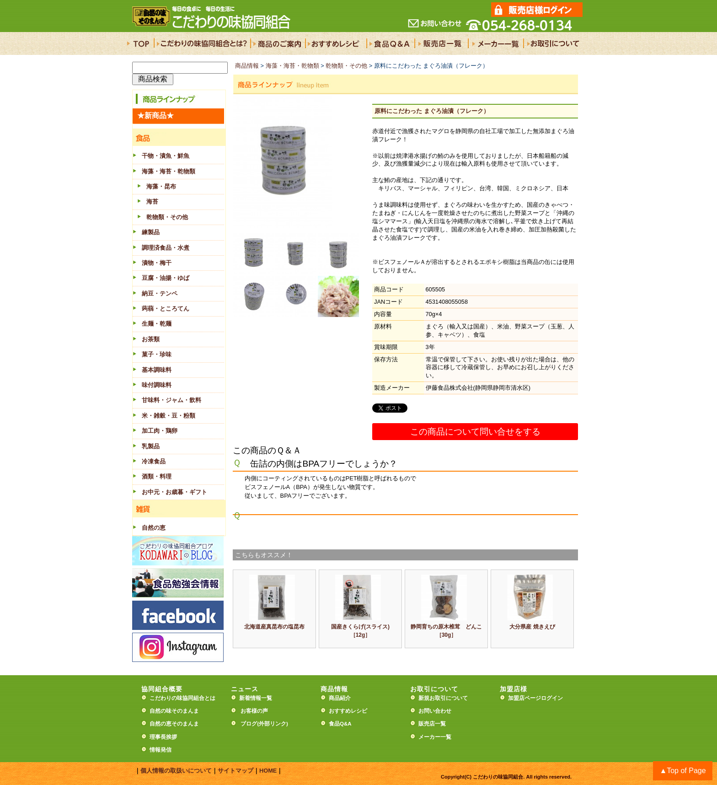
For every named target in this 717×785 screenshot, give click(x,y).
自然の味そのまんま (174, 711)
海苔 (152, 201)
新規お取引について (443, 698)
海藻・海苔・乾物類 (292, 65)
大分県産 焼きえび (532, 627)
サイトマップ (235, 770)
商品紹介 (340, 698)
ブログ (249, 723)
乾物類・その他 (167, 217)
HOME (268, 770)
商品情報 (247, 65)
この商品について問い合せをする (475, 431)
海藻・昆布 (161, 186)
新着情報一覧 (258, 698)
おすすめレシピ (348, 711)
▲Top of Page (682, 770)
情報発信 (160, 750)
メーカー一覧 (434, 737)
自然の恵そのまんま (174, 723)
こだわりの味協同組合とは (182, 698)
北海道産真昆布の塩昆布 (274, 627)
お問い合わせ (434, 711)
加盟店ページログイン (535, 698)
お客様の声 (254, 711)
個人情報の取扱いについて (176, 770)
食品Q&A (340, 723)
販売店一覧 (432, 723)
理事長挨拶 (163, 737)
